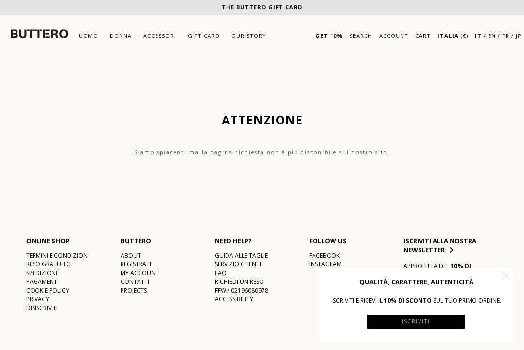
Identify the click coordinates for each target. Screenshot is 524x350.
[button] (506, 275)
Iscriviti (416, 321)
